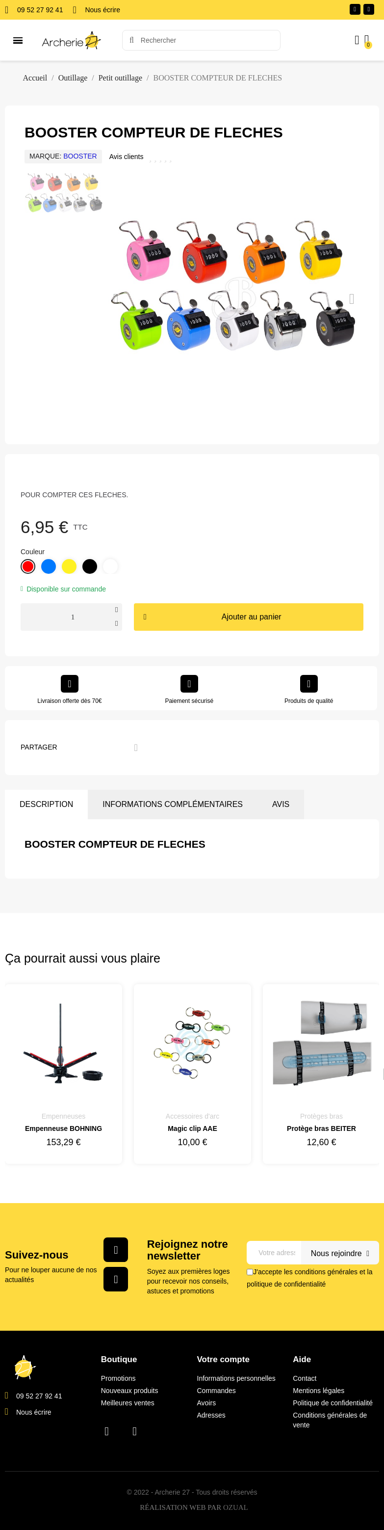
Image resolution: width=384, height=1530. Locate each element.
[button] (116, 299)
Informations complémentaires (172, 804)
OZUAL (235, 1508)
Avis (280, 804)
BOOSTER (80, 156)
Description (46, 804)
